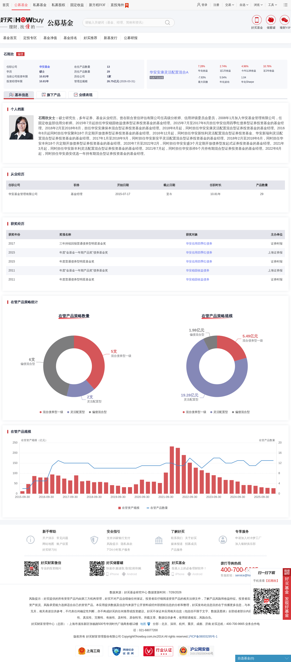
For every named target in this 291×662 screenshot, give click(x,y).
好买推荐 (90, 38)
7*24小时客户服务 (118, 549)
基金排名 (70, 38)
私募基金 (40, 5)
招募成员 (191, 544)
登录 (204, 5)
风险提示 (112, 544)
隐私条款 (126, 544)
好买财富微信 (51, 563)
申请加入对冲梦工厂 (248, 538)
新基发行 (110, 38)
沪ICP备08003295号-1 (203, 636)
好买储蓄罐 (114, 563)
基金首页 (10, 38)
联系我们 (177, 538)
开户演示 (48, 538)
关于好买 (191, 538)
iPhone (114, 574)
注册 (216, 5)
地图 (143, 624)
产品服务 (177, 549)
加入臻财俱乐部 (245, 544)
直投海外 (120, 5)
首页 (5, 5)
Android (132, 574)
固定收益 (77, 5)
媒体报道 (177, 544)
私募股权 (58, 5)
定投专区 (30, 38)
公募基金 (21, 5)
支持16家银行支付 (118, 538)
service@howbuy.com (249, 575)
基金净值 (50, 38)
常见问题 (62, 538)
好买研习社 (49, 549)
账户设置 (62, 544)
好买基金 (178, 563)
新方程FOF (97, 5)
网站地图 (48, 544)
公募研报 (130, 38)
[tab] (20, 95)
